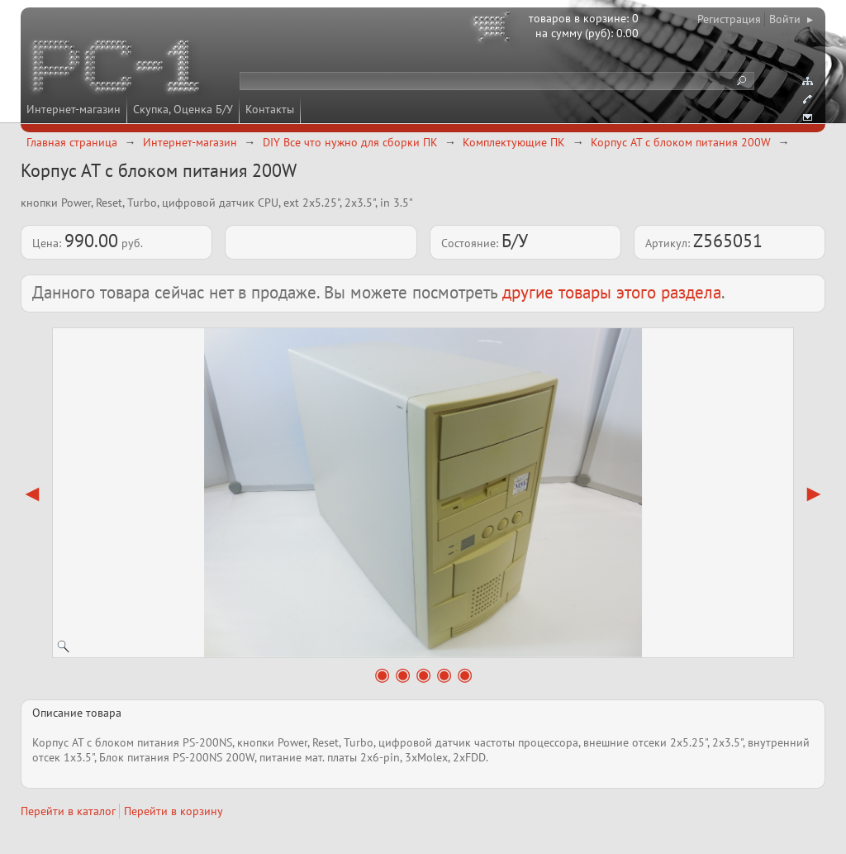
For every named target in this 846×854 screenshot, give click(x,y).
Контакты (269, 109)
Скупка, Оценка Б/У (183, 109)
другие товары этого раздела (611, 292)
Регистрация (729, 19)
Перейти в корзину (173, 811)
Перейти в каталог (68, 811)
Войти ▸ (791, 19)
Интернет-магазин (73, 109)
